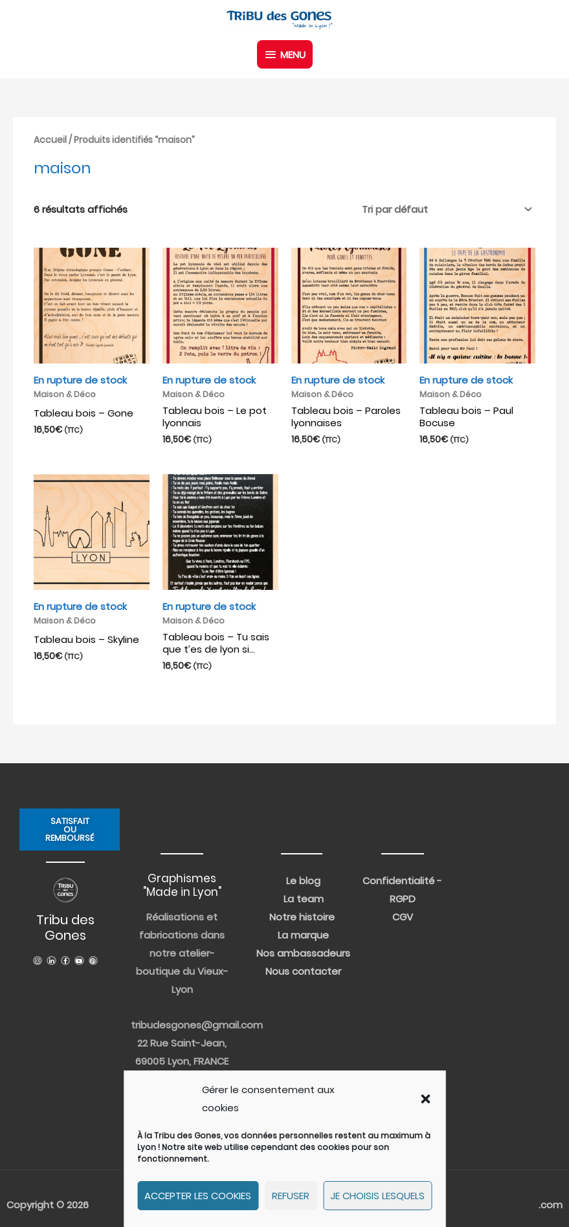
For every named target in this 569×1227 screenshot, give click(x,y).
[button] (425, 1098)
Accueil (50, 140)
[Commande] (444, 209)
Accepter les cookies (197, 1195)
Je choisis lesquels (377, 1195)
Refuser (290, 1195)
